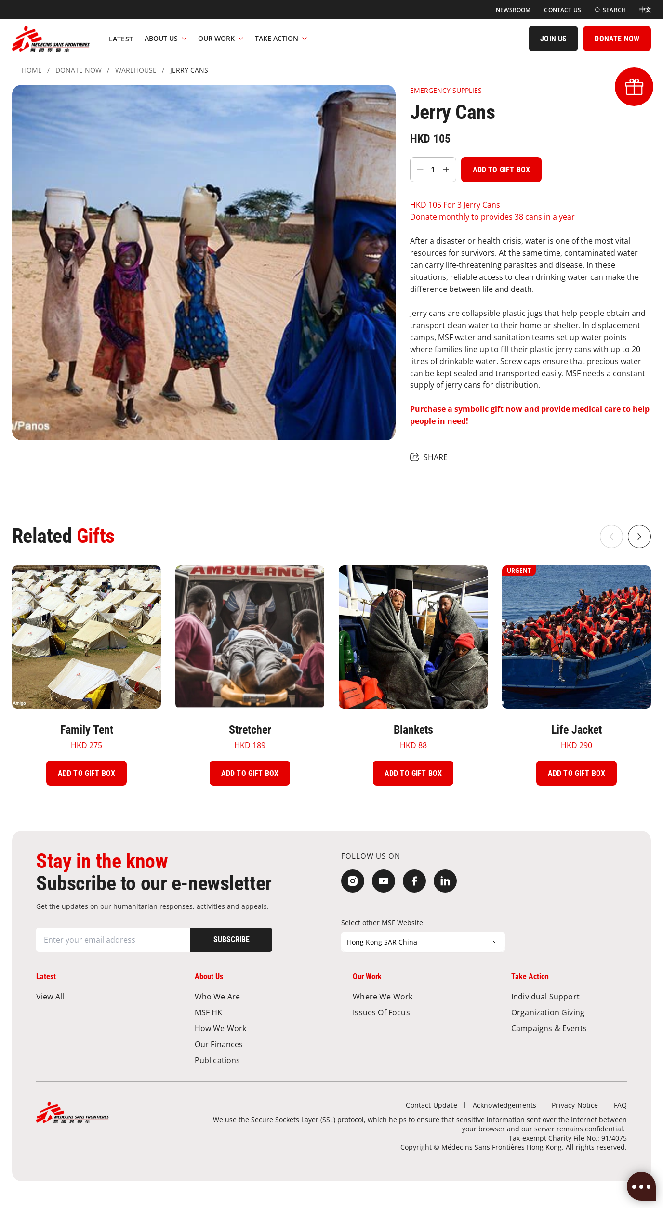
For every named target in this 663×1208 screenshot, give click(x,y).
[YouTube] (383, 881)
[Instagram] (352, 881)
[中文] (645, 9)
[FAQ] (620, 1105)
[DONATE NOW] (617, 38)
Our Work (220, 38)
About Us (165, 38)
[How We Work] (252, 1028)
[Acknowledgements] (505, 1105)
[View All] (94, 996)
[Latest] (121, 38)
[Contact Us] (562, 10)
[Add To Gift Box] (501, 169)
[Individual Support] (569, 996)
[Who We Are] (252, 996)
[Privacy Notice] (575, 1105)
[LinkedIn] (445, 881)
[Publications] (252, 1060)
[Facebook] (414, 881)
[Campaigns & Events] (569, 1028)
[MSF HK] (252, 1012)
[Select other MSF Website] (423, 942)
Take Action (281, 38)
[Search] (610, 10)
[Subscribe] (231, 940)
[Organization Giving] (569, 1012)
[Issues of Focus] (410, 1012)
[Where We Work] (410, 996)
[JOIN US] (553, 38)
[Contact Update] (431, 1105)
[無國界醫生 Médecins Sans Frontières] (51, 38)
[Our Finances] (252, 1044)
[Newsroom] (513, 10)
